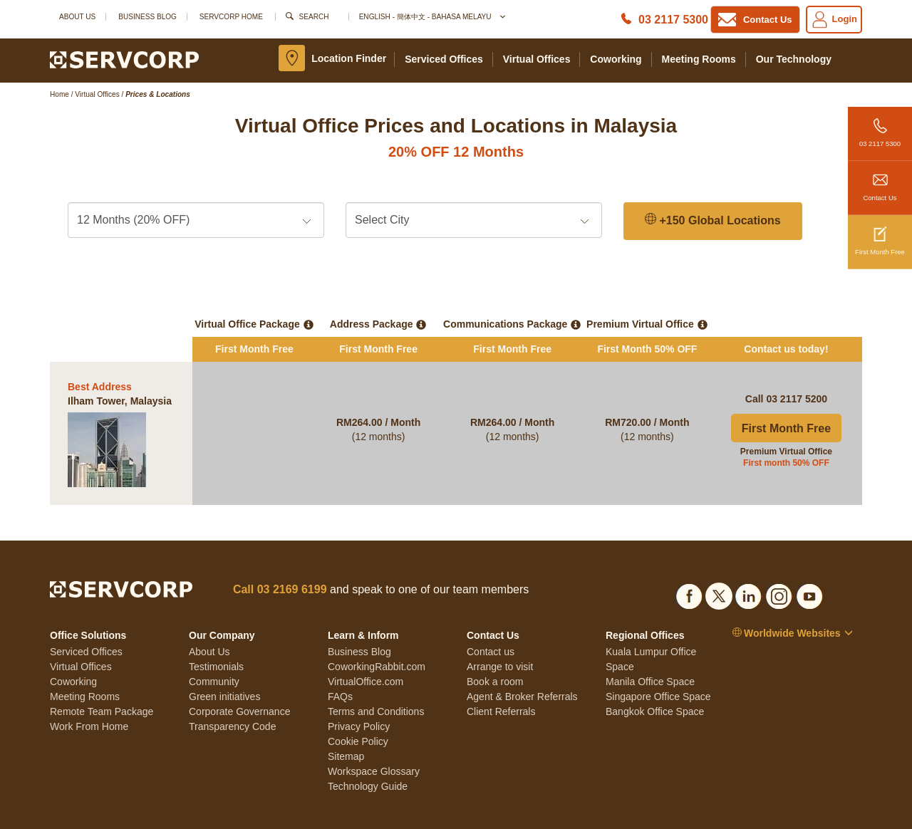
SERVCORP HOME (231, 17)
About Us (77, 17)
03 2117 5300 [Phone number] (673, 20)
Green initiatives (224, 664)
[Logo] (124, 59)
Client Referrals (501, 679)
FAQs (340, 664)
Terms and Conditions (376, 679)
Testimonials (216, 634)
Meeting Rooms (699, 59)
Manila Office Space (650, 649)
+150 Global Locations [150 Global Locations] (713, 220)
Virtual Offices (537, 59)
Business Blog (147, 17)
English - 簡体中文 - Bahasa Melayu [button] (431, 17)
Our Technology (793, 59)
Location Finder (348, 58)
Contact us (490, 619)
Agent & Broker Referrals (522, 664)
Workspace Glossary (374, 739)
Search (314, 17)
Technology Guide (368, 754)
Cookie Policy (358, 709)
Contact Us (880, 181)
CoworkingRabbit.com (376, 634)
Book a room (495, 649)
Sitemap (346, 724)
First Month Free (880, 235)
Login (834, 19)
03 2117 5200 (796, 366)
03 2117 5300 (880, 127)
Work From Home (89, 694)
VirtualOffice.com (365, 649)
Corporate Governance (239, 679)
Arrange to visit (500, 634)
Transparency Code (232, 694)
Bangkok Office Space (655, 679)
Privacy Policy (359, 694)
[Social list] (689, 561)
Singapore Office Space (658, 664)
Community (214, 649)
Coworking (615, 59)
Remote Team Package (101, 679)
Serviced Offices (444, 59)
